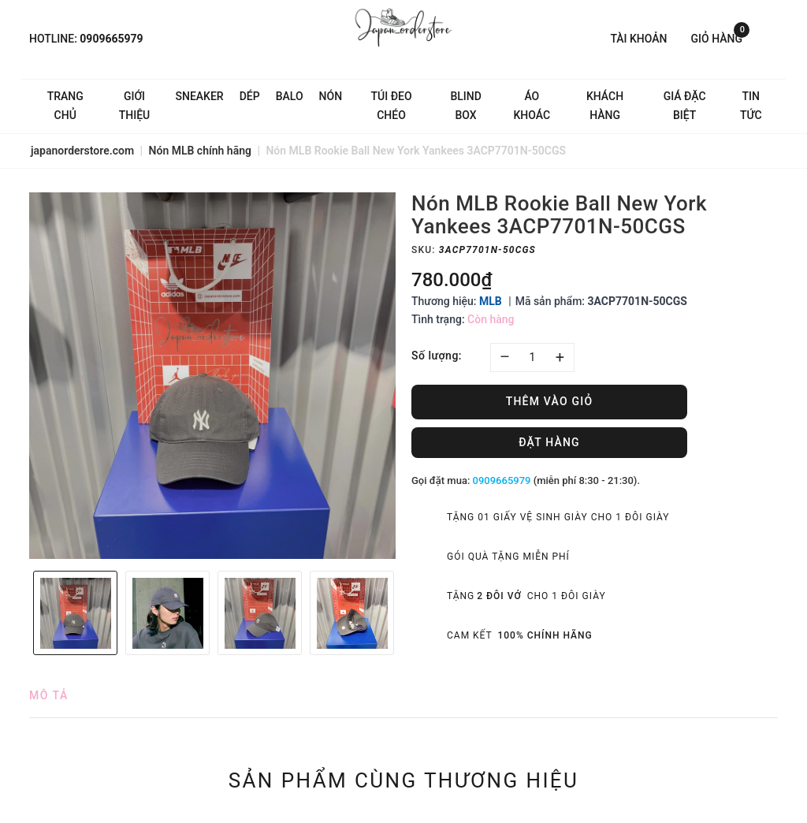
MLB (490, 301)
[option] (212, 375)
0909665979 (111, 38)
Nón (331, 96)
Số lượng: (436, 355)
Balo (289, 96)
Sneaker (200, 96)
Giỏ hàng (720, 37)
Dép (250, 96)
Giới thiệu (135, 105)
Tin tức (751, 105)
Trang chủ (65, 105)
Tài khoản (638, 38)
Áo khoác (531, 105)
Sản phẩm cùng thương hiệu (404, 780)
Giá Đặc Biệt (685, 105)
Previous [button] (21, 613)
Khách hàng (604, 105)
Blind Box (465, 105)
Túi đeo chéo (391, 105)
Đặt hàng (549, 442)
